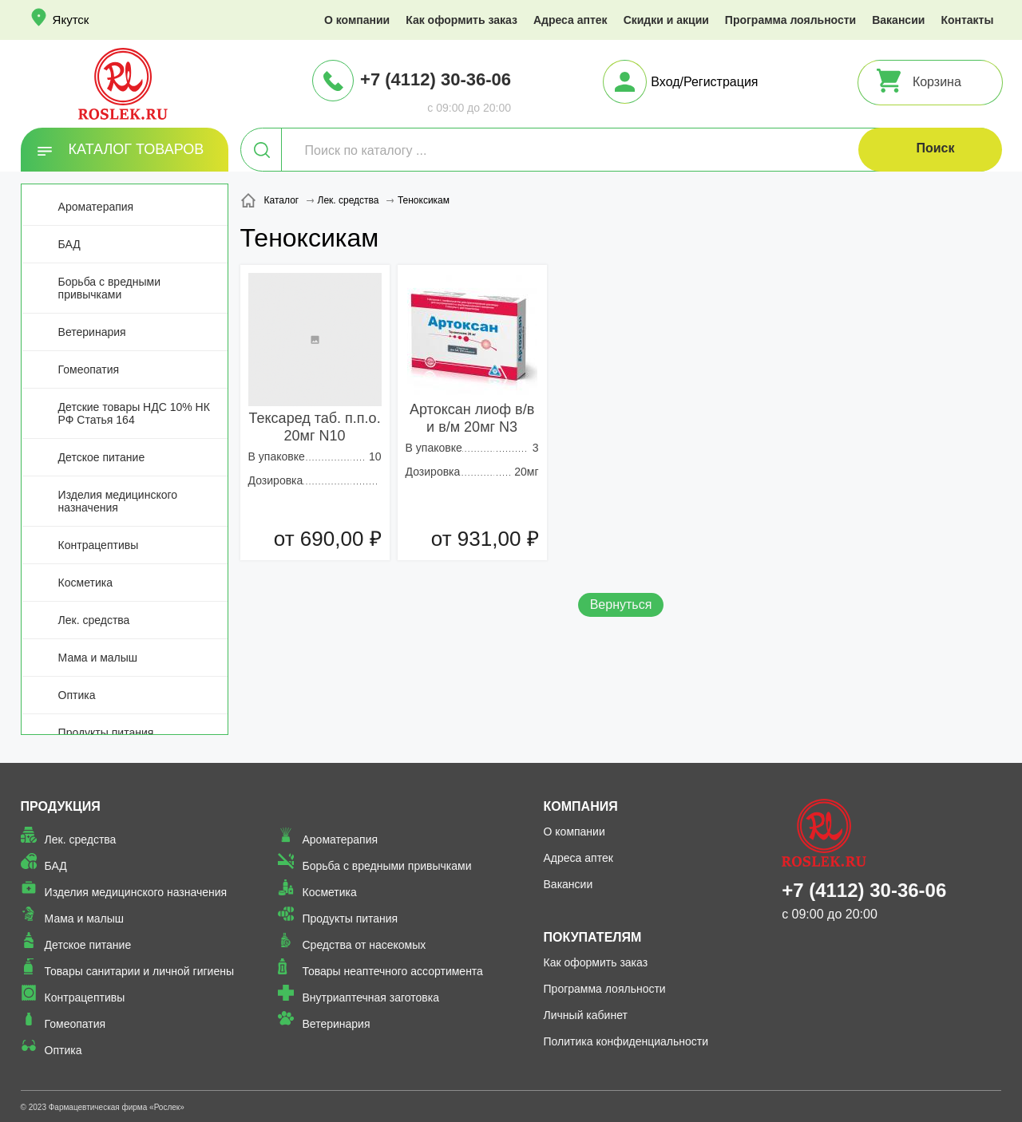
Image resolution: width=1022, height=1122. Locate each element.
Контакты (967, 20)
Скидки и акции (666, 20)
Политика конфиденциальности (626, 1041)
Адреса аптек (570, 20)
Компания (581, 806)
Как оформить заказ (461, 20)
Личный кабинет (586, 1015)
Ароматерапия (96, 206)
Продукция (61, 806)
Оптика (77, 695)
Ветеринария (92, 332)
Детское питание (101, 457)
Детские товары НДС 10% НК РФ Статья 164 (134, 413)
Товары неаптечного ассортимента (392, 971)
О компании (357, 20)
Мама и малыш (98, 657)
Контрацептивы (98, 545)
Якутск (71, 19)
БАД (69, 244)
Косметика (85, 582)
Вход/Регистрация (704, 82)
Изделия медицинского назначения (117, 501)
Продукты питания (106, 732)
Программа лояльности (790, 20)
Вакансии (898, 20)
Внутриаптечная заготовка (370, 997)
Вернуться (621, 604)
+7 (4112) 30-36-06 (435, 79)
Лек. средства (94, 620)
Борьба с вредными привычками (109, 288)
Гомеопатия (89, 369)
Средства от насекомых (364, 944)
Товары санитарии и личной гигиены (139, 971)
